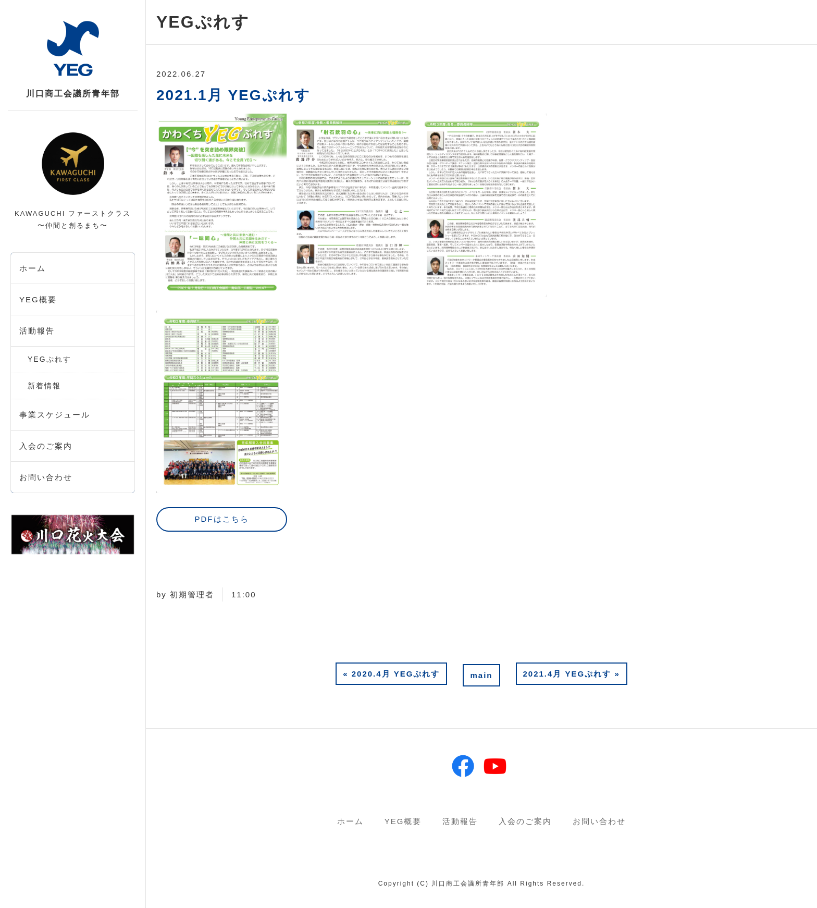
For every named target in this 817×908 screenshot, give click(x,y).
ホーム (32, 268)
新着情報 (44, 386)
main (481, 675)
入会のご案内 (45, 445)
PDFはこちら (221, 518)
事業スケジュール (54, 414)
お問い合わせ (45, 477)
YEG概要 (38, 299)
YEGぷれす (49, 359)
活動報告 (37, 330)
